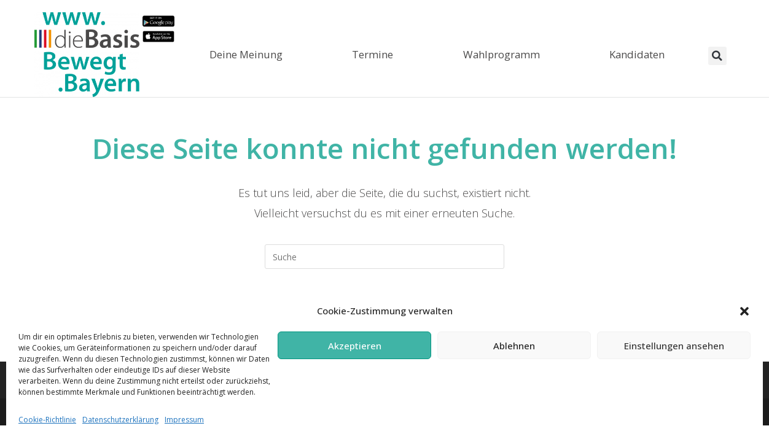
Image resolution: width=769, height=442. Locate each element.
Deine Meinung (246, 54)
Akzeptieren (354, 345)
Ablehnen (514, 345)
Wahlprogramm (501, 54)
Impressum (184, 419)
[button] (744, 311)
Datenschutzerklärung (120, 419)
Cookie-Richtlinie (47, 419)
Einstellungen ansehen (674, 345)
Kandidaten (637, 54)
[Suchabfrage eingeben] (384, 256)
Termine (372, 54)
